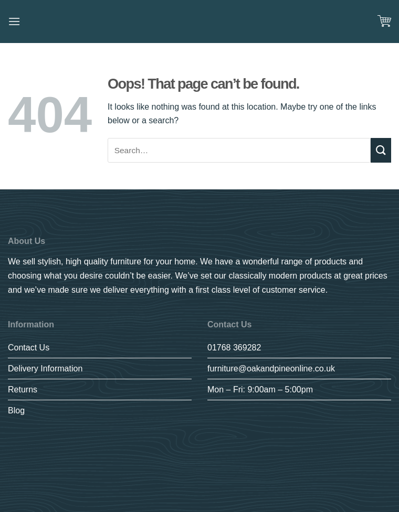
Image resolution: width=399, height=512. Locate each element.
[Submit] (381, 150)
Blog (16, 410)
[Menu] (14, 21)
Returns (22, 389)
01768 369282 (234, 347)
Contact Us (28, 347)
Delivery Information (45, 368)
